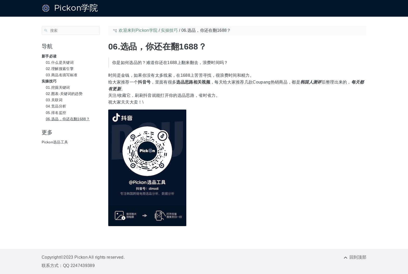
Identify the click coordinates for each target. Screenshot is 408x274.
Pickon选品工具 (55, 142)
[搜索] (71, 30)
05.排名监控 (56, 113)
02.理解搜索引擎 (60, 69)
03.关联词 (54, 100)
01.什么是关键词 (60, 62)
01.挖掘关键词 (58, 87)
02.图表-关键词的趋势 (64, 94)
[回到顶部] (354, 257)
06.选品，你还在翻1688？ (68, 119)
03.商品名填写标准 (61, 75)
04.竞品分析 (56, 106)
